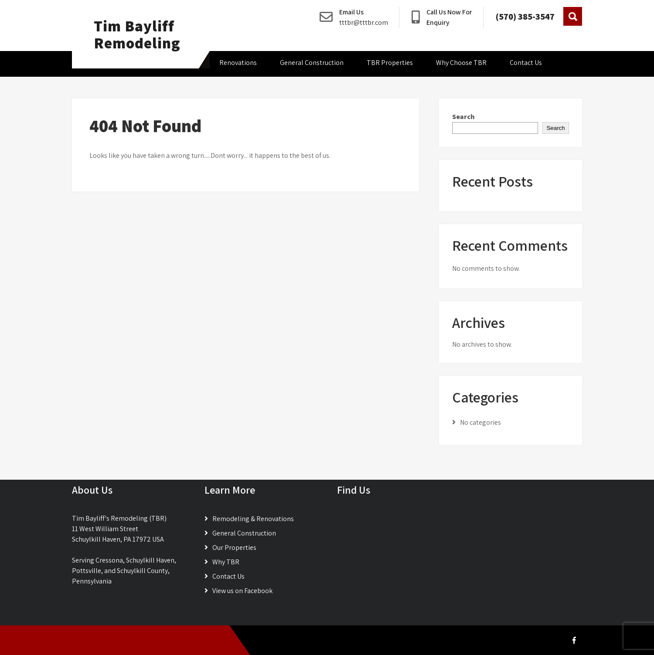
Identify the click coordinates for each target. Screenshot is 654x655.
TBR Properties (390, 62)
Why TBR (225, 561)
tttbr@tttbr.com (363, 22)
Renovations (238, 62)
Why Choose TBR (461, 62)
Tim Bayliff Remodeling (137, 34)
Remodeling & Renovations (253, 518)
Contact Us (526, 62)
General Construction (312, 62)
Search (463, 116)
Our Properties (234, 547)
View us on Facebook (242, 590)
